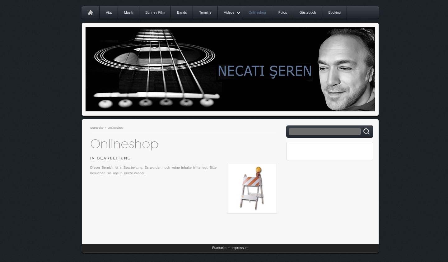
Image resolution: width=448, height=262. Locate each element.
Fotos (282, 12)
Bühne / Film (155, 12)
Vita (109, 12)
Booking (334, 12)
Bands (182, 12)
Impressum (239, 248)
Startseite (97, 127)
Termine (205, 12)
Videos (229, 12)
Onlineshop (257, 12)
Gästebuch (307, 12)
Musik (128, 12)
